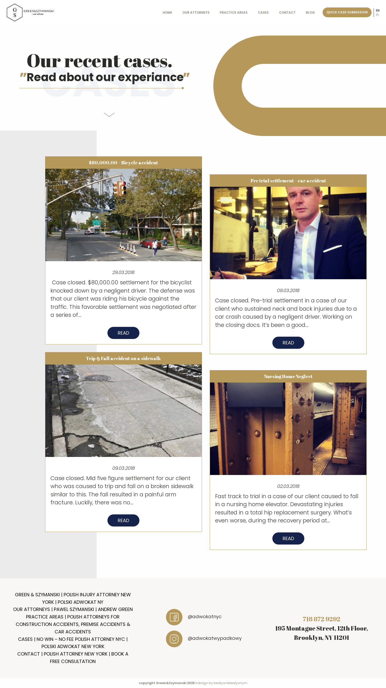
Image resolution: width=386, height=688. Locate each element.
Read (123, 337)
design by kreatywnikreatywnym (222, 683)
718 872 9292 (321, 619)
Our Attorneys (195, 12)
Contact (287, 12)
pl (377, 15)
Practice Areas (234, 12)
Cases (263, 12)
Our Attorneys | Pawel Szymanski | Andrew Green (73, 609)
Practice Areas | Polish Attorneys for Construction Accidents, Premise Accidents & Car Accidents (73, 624)
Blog (310, 12)
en (378, 10)
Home (167, 12)
